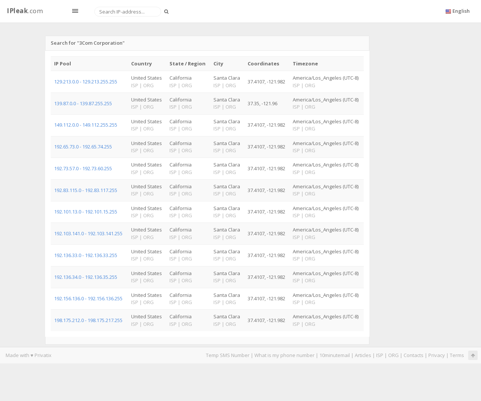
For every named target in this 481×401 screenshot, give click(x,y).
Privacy (436, 355)
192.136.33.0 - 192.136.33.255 (85, 255)
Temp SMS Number (228, 355)
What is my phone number (284, 355)
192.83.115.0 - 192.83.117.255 (85, 190)
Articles (363, 355)
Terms (457, 355)
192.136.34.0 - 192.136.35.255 (85, 277)
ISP (379, 355)
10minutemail (334, 355)
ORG (393, 355)
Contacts (414, 355)
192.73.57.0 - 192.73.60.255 (83, 168)
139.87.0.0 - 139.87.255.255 (83, 103)
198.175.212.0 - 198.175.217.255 (88, 320)
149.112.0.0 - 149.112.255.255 (85, 124)
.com (25, 10)
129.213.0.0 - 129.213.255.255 (85, 81)
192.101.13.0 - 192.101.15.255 (85, 211)
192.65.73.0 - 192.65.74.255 (83, 146)
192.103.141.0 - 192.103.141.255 (88, 233)
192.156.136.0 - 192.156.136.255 (88, 298)
